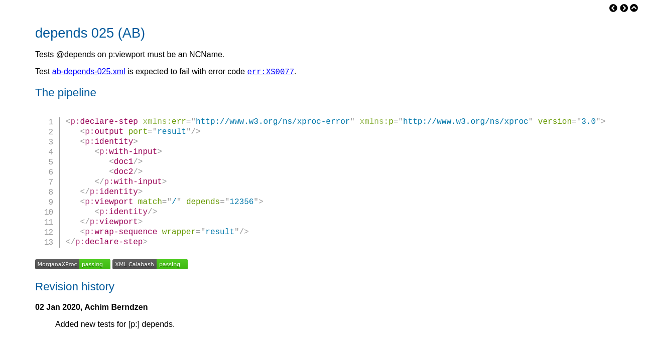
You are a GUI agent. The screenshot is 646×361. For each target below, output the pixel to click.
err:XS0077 (270, 72)
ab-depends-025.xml (88, 73)
